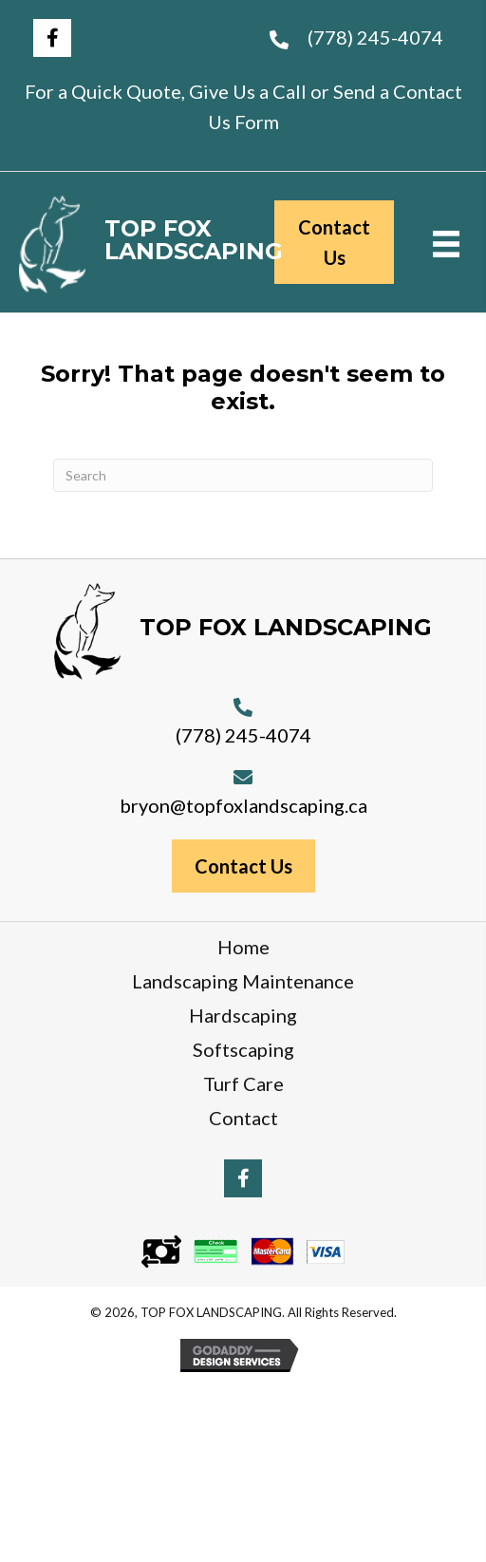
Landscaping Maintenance (243, 980)
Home (243, 946)
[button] (52, 38)
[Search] (243, 475)
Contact (243, 1117)
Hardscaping (243, 1015)
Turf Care (243, 1083)
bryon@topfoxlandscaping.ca (243, 805)
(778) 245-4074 (375, 37)
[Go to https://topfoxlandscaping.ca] (127, 244)
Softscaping (243, 1049)
